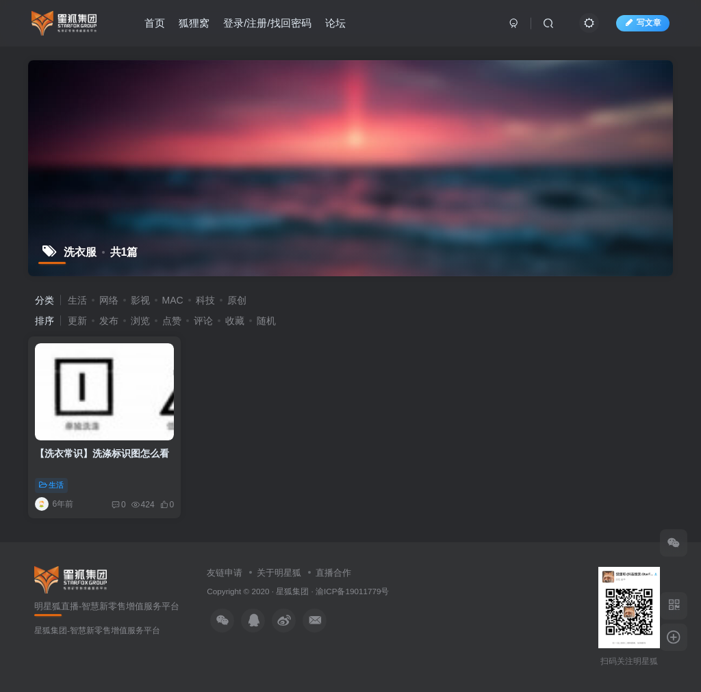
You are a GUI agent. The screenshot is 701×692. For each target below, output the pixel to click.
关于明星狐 (279, 573)
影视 (140, 300)
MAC (172, 300)
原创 (236, 300)
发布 (108, 320)
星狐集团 (292, 591)
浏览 (140, 320)
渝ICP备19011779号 (352, 591)
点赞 (171, 320)
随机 (266, 320)
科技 (205, 300)
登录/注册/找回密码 (267, 23)
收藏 (234, 320)
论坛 (335, 23)
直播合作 (333, 573)
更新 (77, 320)
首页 (154, 23)
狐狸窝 (194, 23)
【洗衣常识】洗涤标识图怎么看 (102, 453)
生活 (77, 300)
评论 (203, 320)
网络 (108, 300)
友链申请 (224, 573)
